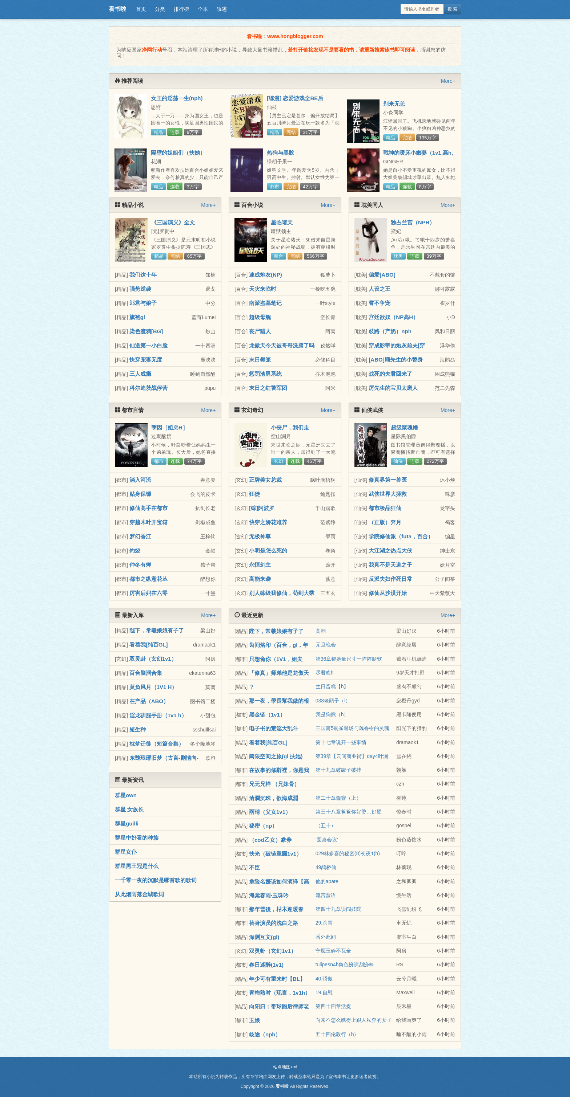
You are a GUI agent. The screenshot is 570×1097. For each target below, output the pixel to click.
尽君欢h (325, 673)
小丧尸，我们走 (290, 427)
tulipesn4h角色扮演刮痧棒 (345, 964)
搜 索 (452, 9)
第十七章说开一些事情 (341, 742)
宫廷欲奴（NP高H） (393, 317)
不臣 (254, 867)
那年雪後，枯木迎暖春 (276, 909)
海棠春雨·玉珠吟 (269, 895)
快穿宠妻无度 (145, 359)
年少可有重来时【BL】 (277, 979)
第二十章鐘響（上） (338, 798)
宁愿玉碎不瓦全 (333, 951)
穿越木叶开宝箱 (148, 522)
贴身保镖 (140, 494)
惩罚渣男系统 (265, 374)
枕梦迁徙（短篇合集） (156, 744)
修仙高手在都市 (148, 508)
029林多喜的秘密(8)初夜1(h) (348, 853)
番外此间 (326, 937)
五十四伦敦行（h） (337, 1034)
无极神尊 (260, 536)
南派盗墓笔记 (265, 303)
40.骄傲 (324, 979)
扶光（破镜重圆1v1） (275, 854)
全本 (203, 9)
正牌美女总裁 (265, 480)
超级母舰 (260, 317)
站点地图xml (285, 1066)
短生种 (137, 729)
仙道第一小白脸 (148, 345)
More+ (448, 81)
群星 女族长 (129, 809)
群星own (126, 795)
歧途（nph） (265, 1034)
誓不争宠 (379, 303)
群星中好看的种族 (136, 838)
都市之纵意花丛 (148, 579)
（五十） (326, 825)
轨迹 (222, 9)
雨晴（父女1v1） (270, 812)
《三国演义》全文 (173, 222)
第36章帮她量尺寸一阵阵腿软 (349, 659)
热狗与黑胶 (280, 153)
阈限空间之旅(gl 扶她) (276, 756)
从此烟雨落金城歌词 (139, 894)
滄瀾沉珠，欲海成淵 (273, 798)
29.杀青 (324, 923)
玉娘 (254, 1020)
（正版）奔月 (385, 522)
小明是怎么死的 (268, 550)
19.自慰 (324, 992)
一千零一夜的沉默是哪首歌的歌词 (156, 880)
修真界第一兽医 (388, 480)
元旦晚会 (326, 645)
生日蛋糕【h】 (332, 686)
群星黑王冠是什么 (136, 866)
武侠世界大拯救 (388, 494)
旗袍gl (137, 317)
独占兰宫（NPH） (413, 222)
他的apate (327, 881)
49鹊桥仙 (326, 867)
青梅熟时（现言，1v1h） (279, 993)
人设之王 (379, 289)
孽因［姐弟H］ (169, 427)
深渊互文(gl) (264, 937)
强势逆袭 (140, 289)
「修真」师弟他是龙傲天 (279, 673)
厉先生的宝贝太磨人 (393, 388)
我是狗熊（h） (332, 714)
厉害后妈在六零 (148, 593)
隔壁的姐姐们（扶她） (178, 153)
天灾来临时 (262, 289)
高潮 (321, 631)
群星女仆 (126, 852)
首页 (141, 9)
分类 (160, 9)
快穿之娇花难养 (268, 522)
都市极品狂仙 (385, 508)
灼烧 (134, 550)
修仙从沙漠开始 (388, 593)
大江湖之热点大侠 (390, 550)
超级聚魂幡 (404, 427)
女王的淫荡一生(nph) (176, 98)
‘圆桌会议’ (327, 840)
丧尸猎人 (260, 331)
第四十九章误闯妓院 (338, 909)
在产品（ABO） (149, 701)
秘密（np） (263, 826)
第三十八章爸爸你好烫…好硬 (349, 812)
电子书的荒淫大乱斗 (273, 728)
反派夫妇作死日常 (390, 579)
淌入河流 (140, 480)
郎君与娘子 (143, 303)
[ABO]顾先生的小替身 (395, 359)
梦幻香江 (140, 536)
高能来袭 (260, 579)
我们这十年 (143, 275)
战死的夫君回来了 (390, 374)
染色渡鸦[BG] (146, 331)
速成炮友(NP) (265, 275)
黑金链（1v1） (267, 714)
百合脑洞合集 (145, 673)
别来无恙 (394, 104)
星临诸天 (282, 222)
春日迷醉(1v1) (266, 965)
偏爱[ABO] (382, 275)
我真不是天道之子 (390, 565)
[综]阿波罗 (261, 508)
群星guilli (127, 823)
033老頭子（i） (333, 701)
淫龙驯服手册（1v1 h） (158, 715)
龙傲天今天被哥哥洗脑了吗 (281, 345)
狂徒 (254, 494)
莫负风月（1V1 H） (153, 687)
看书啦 (117, 9)
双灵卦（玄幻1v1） (153, 659)
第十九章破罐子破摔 (338, 770)
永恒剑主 (260, 565)
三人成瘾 (140, 374)
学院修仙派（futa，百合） (401, 536)
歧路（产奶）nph (390, 331)
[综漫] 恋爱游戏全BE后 (295, 98)
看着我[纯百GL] (148, 644)
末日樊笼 (260, 359)
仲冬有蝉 (140, 565)
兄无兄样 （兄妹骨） (274, 784)
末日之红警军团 (268, 388)
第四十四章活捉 (333, 1006)
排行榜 (181, 9)
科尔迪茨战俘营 (148, 388)
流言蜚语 (326, 895)
